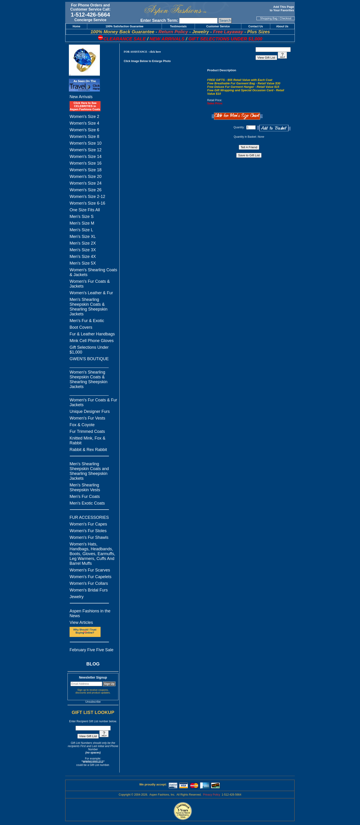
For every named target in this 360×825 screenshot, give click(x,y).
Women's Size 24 (85, 183)
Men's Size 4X (83, 256)
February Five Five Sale (91, 650)
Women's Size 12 (85, 150)
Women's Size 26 (85, 190)
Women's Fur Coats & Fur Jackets (93, 402)
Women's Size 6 (84, 130)
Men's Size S (81, 216)
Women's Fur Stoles (88, 530)
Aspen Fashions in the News (90, 613)
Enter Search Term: (159, 20)
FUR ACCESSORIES (89, 517)
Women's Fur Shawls (89, 537)
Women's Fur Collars (89, 583)
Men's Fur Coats (85, 496)
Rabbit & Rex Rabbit (88, 449)
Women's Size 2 (84, 116)
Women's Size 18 (85, 170)
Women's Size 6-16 (87, 203)
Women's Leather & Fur (91, 293)
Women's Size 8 (84, 136)
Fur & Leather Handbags (92, 334)
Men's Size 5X (83, 263)
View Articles (81, 622)
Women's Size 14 (85, 156)
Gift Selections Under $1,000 (89, 349)
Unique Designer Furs (90, 411)
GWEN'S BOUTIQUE (89, 359)
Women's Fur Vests (87, 418)
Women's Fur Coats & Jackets (90, 283)
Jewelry (77, 596)
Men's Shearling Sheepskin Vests (85, 487)
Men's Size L (81, 230)
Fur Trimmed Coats (87, 431)
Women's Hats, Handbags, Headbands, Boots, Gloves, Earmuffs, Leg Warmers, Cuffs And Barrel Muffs (92, 554)
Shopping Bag (268, 18)
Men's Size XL (83, 236)
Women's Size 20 (85, 176)
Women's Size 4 (84, 123)
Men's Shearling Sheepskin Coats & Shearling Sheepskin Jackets (88, 306)
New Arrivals (81, 96)
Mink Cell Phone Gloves (92, 340)
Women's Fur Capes (88, 524)
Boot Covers (81, 327)
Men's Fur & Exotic (87, 320)
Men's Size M (82, 223)
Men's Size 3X (83, 250)
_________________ (89, 365)
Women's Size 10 (85, 143)
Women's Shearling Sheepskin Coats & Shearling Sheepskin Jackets (88, 379)
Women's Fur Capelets (90, 576)
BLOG (93, 663)
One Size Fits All (85, 210)
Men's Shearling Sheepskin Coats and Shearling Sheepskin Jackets (89, 471)
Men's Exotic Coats (87, 503)
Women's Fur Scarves (90, 570)
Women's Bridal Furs (89, 590)
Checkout (285, 18)
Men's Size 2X (83, 243)
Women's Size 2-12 (87, 196)
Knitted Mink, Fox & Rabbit (87, 440)
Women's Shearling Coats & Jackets (93, 272)
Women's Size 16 (85, 163)
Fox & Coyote (82, 424)
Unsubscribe (93, 701)
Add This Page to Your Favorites (282, 8)
